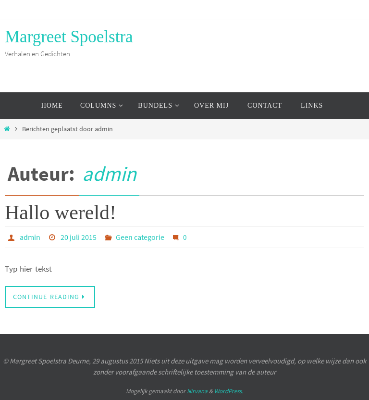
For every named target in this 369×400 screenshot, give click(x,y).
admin (109, 173)
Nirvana (197, 391)
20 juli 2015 (79, 237)
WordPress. (228, 391)
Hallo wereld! (60, 212)
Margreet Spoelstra (69, 36)
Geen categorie (140, 237)
